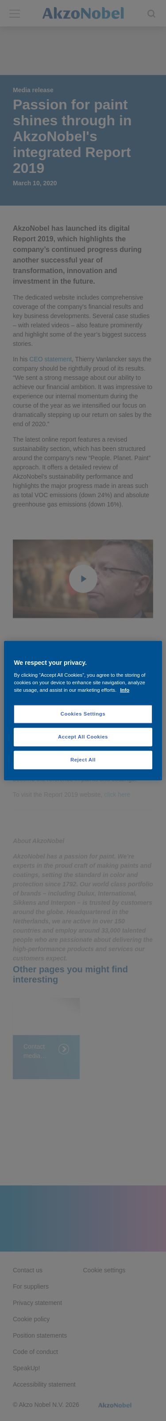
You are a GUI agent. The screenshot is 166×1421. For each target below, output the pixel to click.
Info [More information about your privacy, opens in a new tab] (124, 690)
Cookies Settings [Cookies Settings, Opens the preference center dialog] (83, 713)
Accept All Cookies (83, 736)
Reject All (83, 759)
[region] (83, 710)
